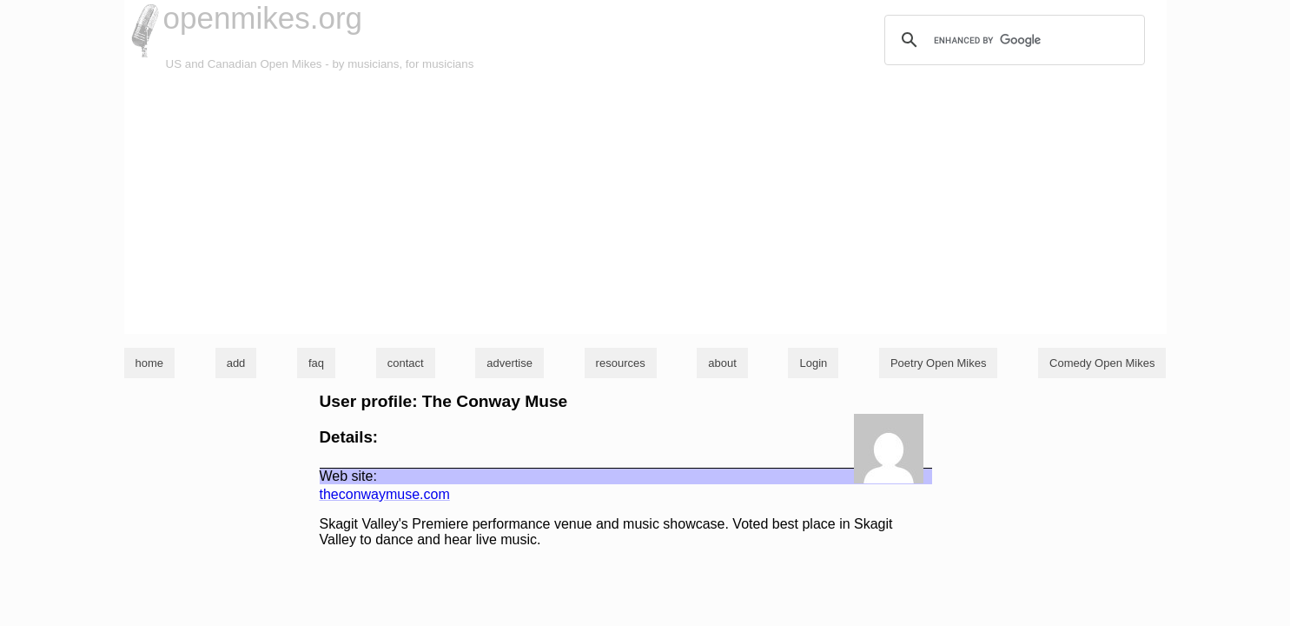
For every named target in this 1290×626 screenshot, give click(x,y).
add (236, 363)
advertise (509, 363)
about (722, 363)
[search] (1012, 40)
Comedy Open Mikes (1101, 363)
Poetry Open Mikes (938, 363)
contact (405, 363)
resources (620, 363)
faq (316, 363)
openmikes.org (263, 18)
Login (813, 363)
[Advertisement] (645, 203)
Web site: (348, 476)
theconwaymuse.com (385, 494)
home (150, 363)
